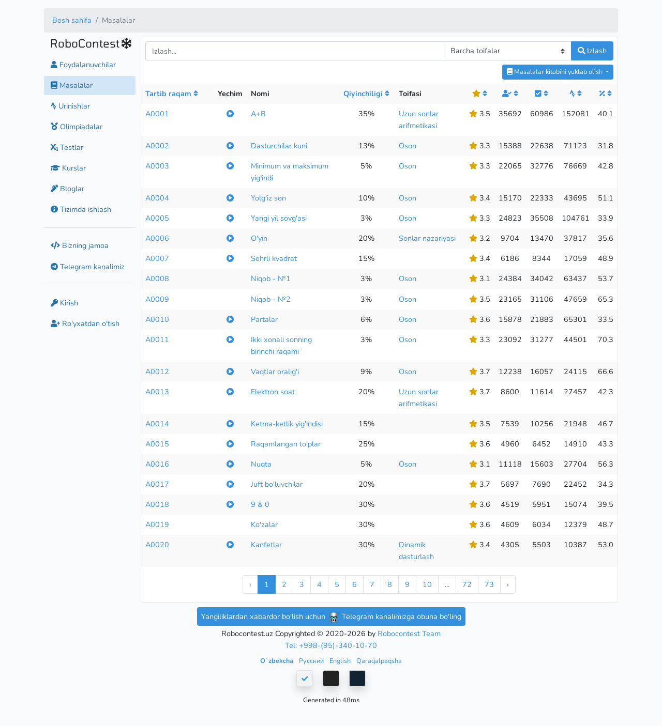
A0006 (157, 238)
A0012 (157, 371)
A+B (258, 114)
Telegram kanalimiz (88, 266)
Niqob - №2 (271, 299)
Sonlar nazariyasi (427, 238)
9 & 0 (260, 504)
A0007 (157, 258)
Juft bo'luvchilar (277, 484)
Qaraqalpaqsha (379, 660)
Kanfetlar (266, 544)
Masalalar (72, 85)
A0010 (157, 319)
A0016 (157, 464)
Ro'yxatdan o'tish (85, 323)
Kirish (64, 303)
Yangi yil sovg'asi (279, 218)
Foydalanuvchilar (83, 64)
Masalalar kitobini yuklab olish (555, 71)
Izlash (592, 50)
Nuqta (261, 464)
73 (489, 584)
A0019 (157, 524)
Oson (407, 146)
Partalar (264, 319)
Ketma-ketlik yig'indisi (287, 424)
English (340, 660)
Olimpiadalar (76, 126)
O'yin (259, 238)
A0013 (157, 392)
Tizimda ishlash (81, 209)
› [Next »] (508, 584)
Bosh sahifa (72, 20)
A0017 (157, 484)
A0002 (157, 146)
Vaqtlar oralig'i (275, 371)
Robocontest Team (409, 633)
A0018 (157, 504)
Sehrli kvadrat (274, 258)
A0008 (157, 278)
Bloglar (67, 188)
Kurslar (68, 168)
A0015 (157, 444)
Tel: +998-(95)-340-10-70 (331, 645)
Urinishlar (70, 106)
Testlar (67, 147)
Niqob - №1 (271, 278)
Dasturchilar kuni (279, 146)
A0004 (157, 198)
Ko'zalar (264, 524)
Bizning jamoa (80, 245)
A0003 (157, 166)
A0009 (157, 299)
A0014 (157, 424)
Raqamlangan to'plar (286, 444)
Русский (312, 660)
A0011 (157, 339)
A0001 (157, 114)
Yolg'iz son (268, 198)
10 (427, 584)
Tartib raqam (171, 93)
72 (467, 584)
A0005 (157, 218)
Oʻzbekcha (277, 660)
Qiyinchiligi (366, 93)
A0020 (157, 544)
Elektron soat (273, 392)
